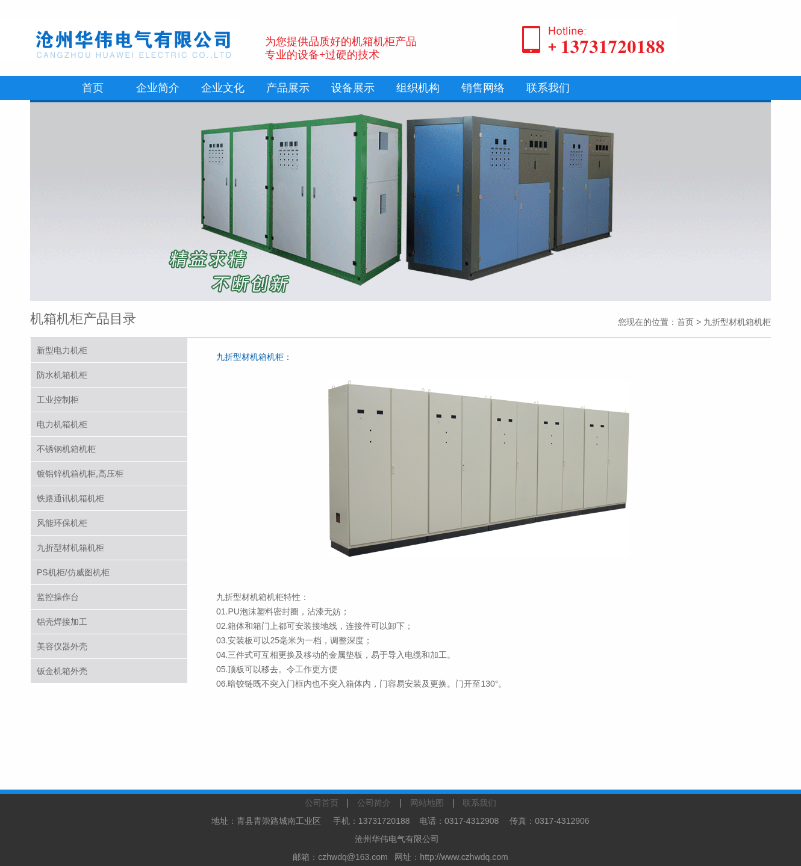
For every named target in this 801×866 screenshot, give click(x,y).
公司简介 (374, 803)
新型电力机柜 (62, 350)
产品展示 (288, 88)
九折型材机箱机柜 (70, 547)
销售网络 (483, 88)
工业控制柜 (58, 399)
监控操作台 (58, 597)
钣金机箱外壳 (62, 671)
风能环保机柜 (62, 523)
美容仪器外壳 (62, 646)
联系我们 (548, 88)
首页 (93, 88)
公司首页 (321, 803)
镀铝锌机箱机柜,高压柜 (80, 473)
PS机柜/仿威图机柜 (73, 572)
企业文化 (223, 88)
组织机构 (418, 88)
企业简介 (157, 88)
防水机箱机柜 (62, 375)
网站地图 (427, 803)
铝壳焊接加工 (62, 621)
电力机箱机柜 (62, 424)
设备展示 (353, 88)
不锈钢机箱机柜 (66, 449)
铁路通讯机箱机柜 (70, 498)
